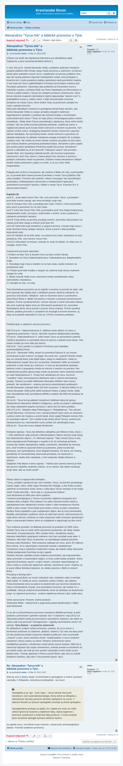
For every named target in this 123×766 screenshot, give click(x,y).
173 (97, 50)
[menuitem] (26, 22)
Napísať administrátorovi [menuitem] (60, 748)
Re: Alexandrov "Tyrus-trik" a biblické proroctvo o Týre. (25, 667)
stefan (89, 46)
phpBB (52, 755)
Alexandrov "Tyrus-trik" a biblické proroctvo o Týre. (44, 35)
